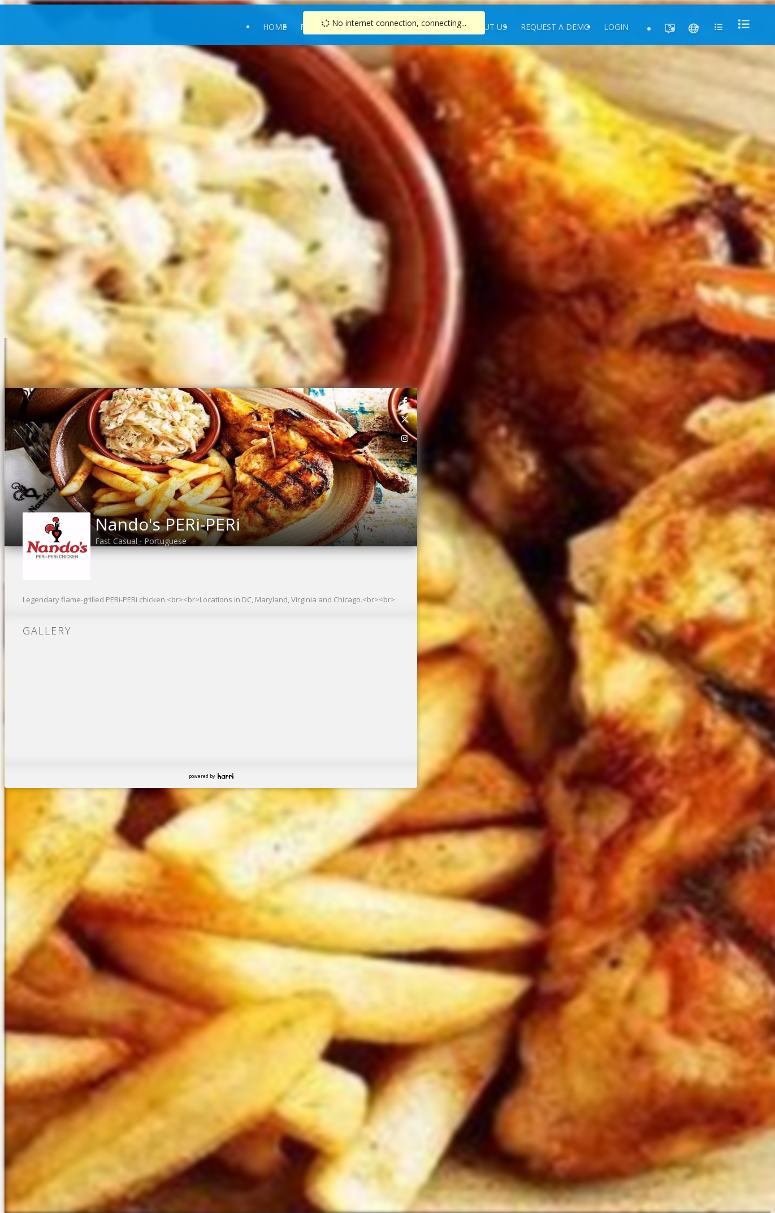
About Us (487, 26)
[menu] (740, 24)
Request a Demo (555, 26)
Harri (225, 776)
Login (616, 26)
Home (275, 26)
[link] (405, 400)
